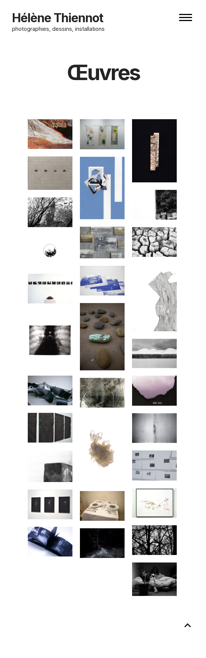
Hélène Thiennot (57, 18)
